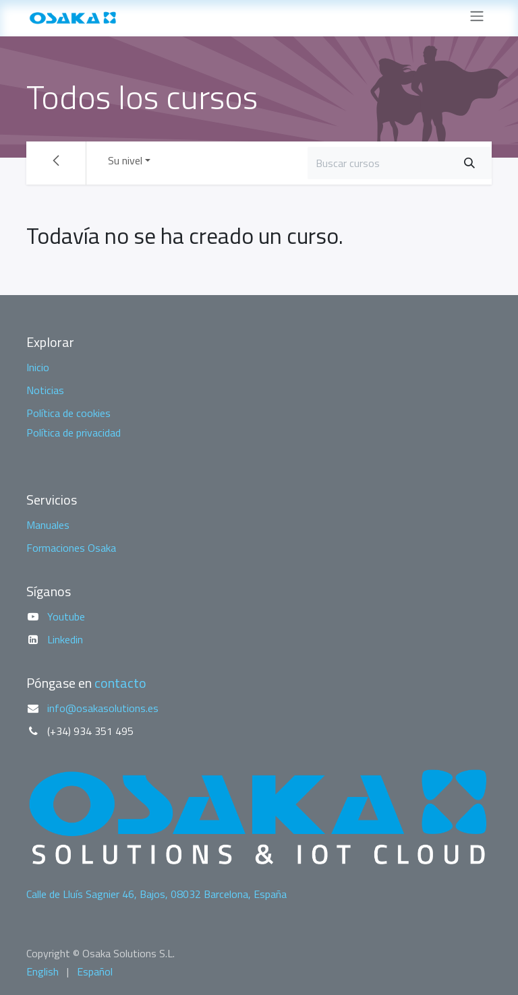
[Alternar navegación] (477, 18)
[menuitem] (42, 971)
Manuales (47, 525)
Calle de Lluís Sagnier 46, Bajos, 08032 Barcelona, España (156, 894)
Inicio (37, 367)
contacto (120, 682)
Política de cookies (68, 413)
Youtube (66, 616)
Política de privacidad (73, 432)
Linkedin (65, 639)
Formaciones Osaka (71, 548)
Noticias (45, 390)
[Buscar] (469, 163)
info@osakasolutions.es (103, 708)
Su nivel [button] (125, 160)
